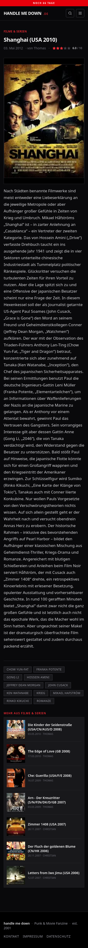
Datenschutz (59, 936)
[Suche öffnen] (70, 13)
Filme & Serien (15, 31)
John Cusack (58, 685)
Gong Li (13, 677)
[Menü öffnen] (80, 13)
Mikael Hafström (66, 693)
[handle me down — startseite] (26, 13)
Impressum (33, 936)
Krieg (41, 693)
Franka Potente (49, 669)
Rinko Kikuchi (18, 701)
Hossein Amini (38, 677)
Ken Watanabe (18, 693)
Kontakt (11, 936)
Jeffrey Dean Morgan (23, 685)
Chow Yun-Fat (18, 669)
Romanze (44, 701)
